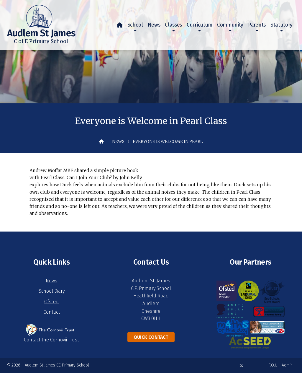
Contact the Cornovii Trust (51, 340)
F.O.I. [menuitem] (273, 365)
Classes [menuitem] (173, 25)
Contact (51, 312)
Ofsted (51, 301)
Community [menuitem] (230, 25)
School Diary (52, 291)
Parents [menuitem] (257, 25)
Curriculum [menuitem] (199, 25)
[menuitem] (119, 25)
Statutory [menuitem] (281, 25)
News (118, 141)
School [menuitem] (135, 25)
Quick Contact (151, 337)
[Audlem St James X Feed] (241, 365)
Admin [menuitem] (287, 365)
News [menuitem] (154, 25)
